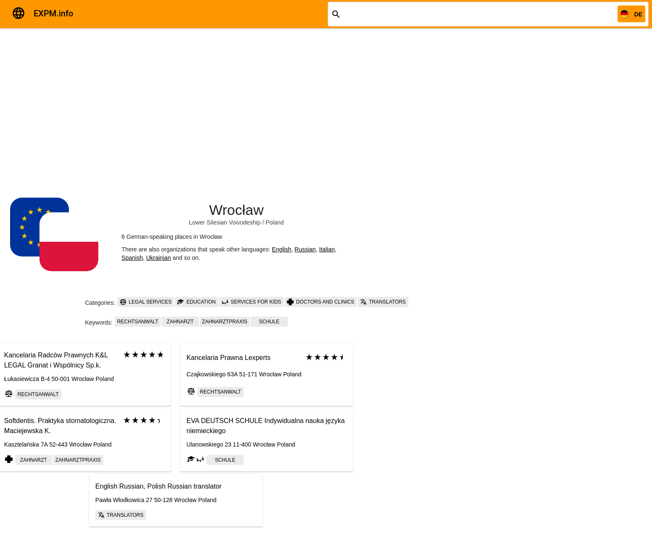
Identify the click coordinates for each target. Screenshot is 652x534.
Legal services (145, 302)
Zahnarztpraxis (224, 322)
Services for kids (251, 302)
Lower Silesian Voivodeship (224, 222)
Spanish (132, 257)
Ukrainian (158, 257)
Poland (275, 222)
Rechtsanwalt (137, 322)
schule (269, 322)
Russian (305, 249)
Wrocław (236, 210)
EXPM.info (53, 13)
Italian (326, 249)
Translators (383, 302)
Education (196, 302)
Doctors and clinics (320, 302)
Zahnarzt (180, 322)
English (281, 249)
